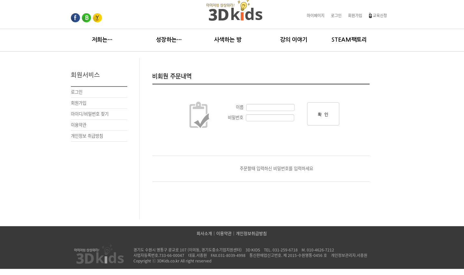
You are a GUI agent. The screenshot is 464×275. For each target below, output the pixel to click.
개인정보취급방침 (251, 233)
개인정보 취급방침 (87, 136)
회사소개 (204, 233)
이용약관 (78, 125)
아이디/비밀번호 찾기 (90, 114)
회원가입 (355, 15)
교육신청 (378, 15)
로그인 (336, 15)
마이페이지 (315, 15)
